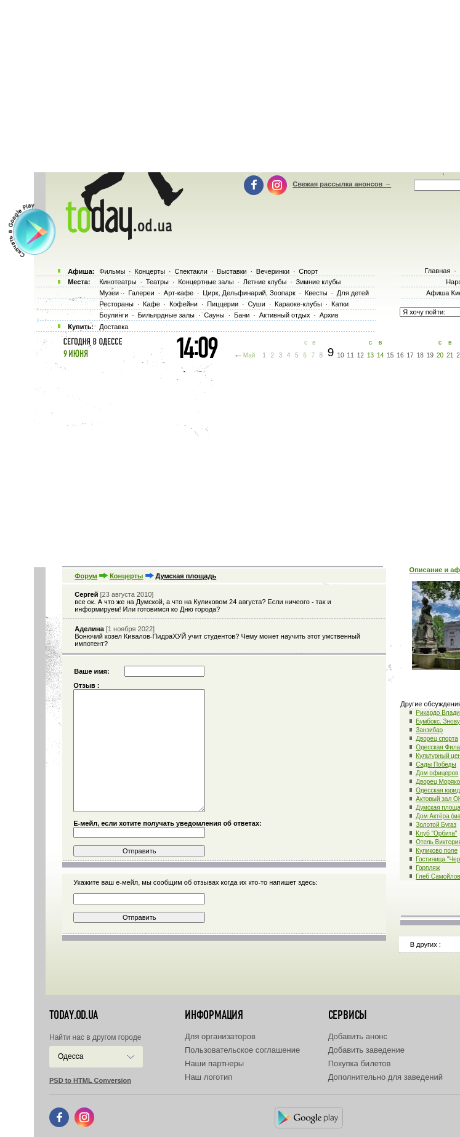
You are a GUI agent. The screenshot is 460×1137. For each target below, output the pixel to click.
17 (410, 355)
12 (360, 355)
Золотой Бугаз (436, 824)
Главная (437, 270)
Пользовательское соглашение (242, 1050)
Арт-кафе (178, 293)
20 (440, 355)
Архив (329, 315)
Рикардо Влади (437, 712)
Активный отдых (284, 315)
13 (370, 355)
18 (420, 355)
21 (449, 355)
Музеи (109, 293)
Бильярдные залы (166, 315)
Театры (157, 281)
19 (430, 355)
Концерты (126, 576)
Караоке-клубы (298, 304)
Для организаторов (220, 1036)
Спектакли (191, 271)
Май (249, 355)
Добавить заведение (366, 1050)
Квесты (316, 293)
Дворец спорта (437, 738)
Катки (340, 304)
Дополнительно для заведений (385, 1077)
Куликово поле (437, 850)
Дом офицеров (437, 773)
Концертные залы (205, 281)
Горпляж (428, 867)
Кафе (151, 304)
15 (390, 355)
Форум (86, 576)
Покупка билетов (359, 1063)
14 (380, 355)
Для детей (353, 293)
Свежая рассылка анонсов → (342, 184)
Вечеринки (272, 271)
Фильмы (112, 271)
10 (340, 355)
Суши (256, 304)
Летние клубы (265, 281)
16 (400, 355)
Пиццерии (222, 304)
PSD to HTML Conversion (90, 1080)
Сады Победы (436, 764)
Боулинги (113, 315)
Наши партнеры (214, 1063)
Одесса (70, 1056)
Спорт (308, 271)
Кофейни (183, 304)
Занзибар (429, 730)
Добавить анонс (357, 1036)
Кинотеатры (117, 281)
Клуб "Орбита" (436, 833)
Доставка (113, 326)
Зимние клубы (318, 281)
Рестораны (116, 304)
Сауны (214, 315)
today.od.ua (73, 1015)
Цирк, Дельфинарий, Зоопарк (249, 293)
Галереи (141, 293)
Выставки (232, 271)
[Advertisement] (247, 461)
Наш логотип (208, 1077)
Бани (242, 315)
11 (350, 355)
